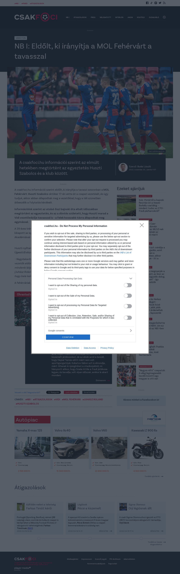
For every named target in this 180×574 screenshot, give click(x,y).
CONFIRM (68, 337)
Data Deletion (72, 348)
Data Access (90, 348)
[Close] (143, 226)
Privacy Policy (107, 348)
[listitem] (90, 278)
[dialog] (90, 287)
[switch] (128, 285)
